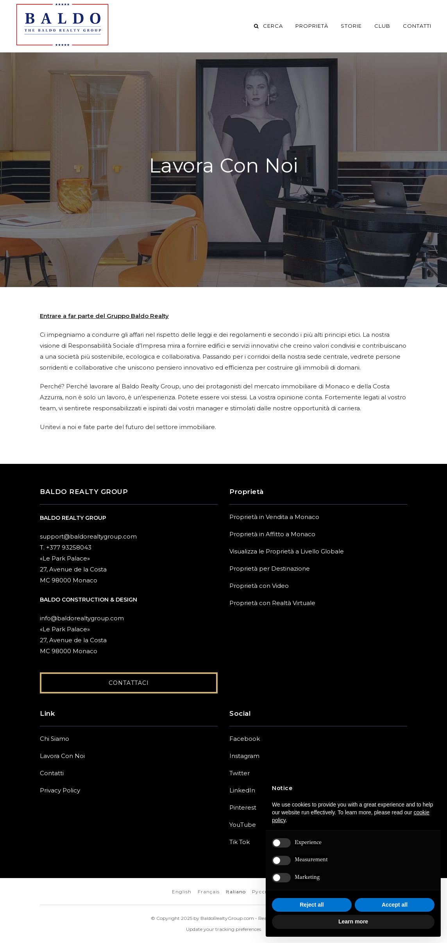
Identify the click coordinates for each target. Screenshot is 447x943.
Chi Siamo (54, 739)
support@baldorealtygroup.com (88, 536)
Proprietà (311, 26)
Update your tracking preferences (223, 929)
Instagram (244, 756)
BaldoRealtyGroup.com (227, 918)
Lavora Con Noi (62, 756)
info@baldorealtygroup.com (82, 618)
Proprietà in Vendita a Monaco (274, 517)
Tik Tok (239, 842)
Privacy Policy (60, 790)
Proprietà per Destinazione (269, 568)
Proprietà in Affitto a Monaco (272, 534)
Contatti (417, 26)
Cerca (268, 26)
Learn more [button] (353, 921)
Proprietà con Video (259, 585)
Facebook (244, 739)
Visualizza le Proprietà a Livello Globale (286, 551)
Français (209, 892)
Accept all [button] (395, 905)
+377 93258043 (68, 547)
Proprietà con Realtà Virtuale (272, 603)
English (181, 892)
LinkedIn (242, 790)
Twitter (239, 773)
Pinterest (242, 808)
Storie (351, 26)
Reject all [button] (312, 905)
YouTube (242, 825)
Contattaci (129, 683)
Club (382, 26)
